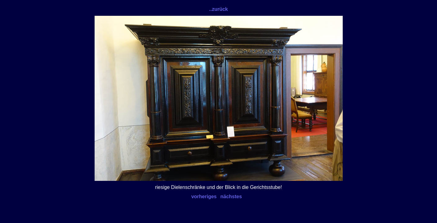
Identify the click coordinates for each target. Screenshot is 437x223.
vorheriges (204, 196)
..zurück (218, 9)
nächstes (231, 196)
